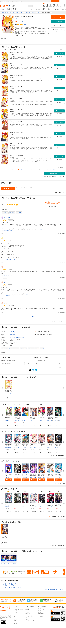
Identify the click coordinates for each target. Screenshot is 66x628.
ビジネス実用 (43, 9)
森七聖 (39, 477)
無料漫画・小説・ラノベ (18, 609)
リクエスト (28, 619)
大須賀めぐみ (40, 420)
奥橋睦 (15, 506)
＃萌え (13, 295)
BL (20, 9)
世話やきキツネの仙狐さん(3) (16, 75)
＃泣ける (8, 230)
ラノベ (32, 9)
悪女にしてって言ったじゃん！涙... (25, 475)
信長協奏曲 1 (8, 417)
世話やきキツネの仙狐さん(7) (16, 121)
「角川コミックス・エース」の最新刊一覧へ (56, 455)
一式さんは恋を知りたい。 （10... (33, 445)
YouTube (15, 621)
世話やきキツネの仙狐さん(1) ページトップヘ (55, 589)
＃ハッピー (19, 212)
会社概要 (39, 608)
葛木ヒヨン (57, 447)
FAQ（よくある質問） (30, 615)
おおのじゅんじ (25, 447)
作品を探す (28, 609)
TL (25, 9)
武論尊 (48, 420)
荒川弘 (23, 506)
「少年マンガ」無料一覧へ (59, 483)
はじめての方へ (58, 9)
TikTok (15, 620)
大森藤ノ (40, 506)
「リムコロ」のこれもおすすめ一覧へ (57, 545)
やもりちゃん (57, 506)
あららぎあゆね (33, 447)
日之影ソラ (59, 477)
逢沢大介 (11, 447)
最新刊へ (16, 49)
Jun (4, 266)
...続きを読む (39, 229)
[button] (8, 398)
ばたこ (15, 447)
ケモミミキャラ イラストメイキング (4, 537)
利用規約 (39, 612)
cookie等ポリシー (41, 616)
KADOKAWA (12, 334)
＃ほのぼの (5, 212)
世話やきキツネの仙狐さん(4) (16, 86)
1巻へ (11, 49)
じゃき (61, 506)
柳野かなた (19, 506)
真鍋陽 (48, 447)
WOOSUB (17, 477)
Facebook (15, 623)
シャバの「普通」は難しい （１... (17, 445)
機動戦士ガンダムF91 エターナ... (25, 445)
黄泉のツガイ (24, 504)
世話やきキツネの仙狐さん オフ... (8, 391)
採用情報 (39, 610)
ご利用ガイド (63, 9)
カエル (5, 282)
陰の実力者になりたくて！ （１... (8, 445)
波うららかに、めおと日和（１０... (33, 418)
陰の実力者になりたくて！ (8, 505)
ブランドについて (41, 609)
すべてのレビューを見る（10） (58, 321)
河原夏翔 (15, 420)
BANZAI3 (35, 477)
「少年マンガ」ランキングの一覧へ (57, 516)
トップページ (16, 608)
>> (54, 169)
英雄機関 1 (57, 417)
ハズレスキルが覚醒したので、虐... (50, 445)
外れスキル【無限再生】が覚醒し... (50, 505)
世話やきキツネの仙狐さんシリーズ (17, 337)
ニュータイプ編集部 (9, 393)
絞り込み (13, 6)
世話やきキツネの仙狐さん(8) (16, 132)
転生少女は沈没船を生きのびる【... (41, 475)
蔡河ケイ (56, 420)
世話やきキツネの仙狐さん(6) (16, 109)
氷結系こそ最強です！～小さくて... (58, 475)
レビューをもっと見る (33, 316)
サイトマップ (40, 617)
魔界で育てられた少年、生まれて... (17, 418)
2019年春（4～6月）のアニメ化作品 (8, 563)
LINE (15, 616)
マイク (5, 238)
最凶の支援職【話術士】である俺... (58, 505)
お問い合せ (28, 617)
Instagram (15, 619)
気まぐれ (51, 447)
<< (12, 169)
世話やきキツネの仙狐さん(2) (16, 64)
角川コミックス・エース (15, 335)
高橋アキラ (61, 420)
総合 (3, 9)
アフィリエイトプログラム (30, 620)
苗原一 (31, 477)
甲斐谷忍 (7, 477)
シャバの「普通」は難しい (32, 505)
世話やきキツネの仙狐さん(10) (16, 155)
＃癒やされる (12, 212)
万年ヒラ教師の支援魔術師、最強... (33, 475)
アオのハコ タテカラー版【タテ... (50, 475)
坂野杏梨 (7, 447)
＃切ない (11, 230)
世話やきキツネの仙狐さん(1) (16, 52)
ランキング (16, 612)
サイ (56, 477)
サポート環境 (28, 613)
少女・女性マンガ (14, 9)
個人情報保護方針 (41, 613)
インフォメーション (29, 616)
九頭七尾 (19, 420)
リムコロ (17, 18)
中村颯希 (18, 447)
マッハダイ (40, 447)
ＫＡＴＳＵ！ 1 (25, 417)
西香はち (31, 420)
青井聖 (43, 506)
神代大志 (53, 506)
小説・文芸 (37, 9)
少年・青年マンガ (9, 9)
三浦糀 (48, 477)
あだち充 (23, 420)
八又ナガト (49, 506)
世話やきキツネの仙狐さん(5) (16, 98)
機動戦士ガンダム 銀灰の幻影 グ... (58, 445)
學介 (26, 477)
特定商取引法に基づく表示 (43, 615)
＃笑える (3, 275)
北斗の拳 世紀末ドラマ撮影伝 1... (50, 418)
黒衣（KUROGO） (7, 217)
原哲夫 (51, 420)
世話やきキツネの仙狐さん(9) (16, 143)
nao (4, 303)
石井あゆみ (7, 420)
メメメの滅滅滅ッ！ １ (41, 445)
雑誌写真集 (49, 9)
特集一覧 (15, 610)
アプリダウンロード (29, 610)
